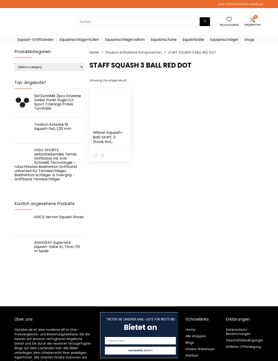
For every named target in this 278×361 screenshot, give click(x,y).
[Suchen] (205, 21)
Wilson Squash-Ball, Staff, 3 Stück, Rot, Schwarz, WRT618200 (108, 142)
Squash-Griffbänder (35, 39)
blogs (249, 39)
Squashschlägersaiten (125, 39)
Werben (192, 355)
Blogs (190, 342)
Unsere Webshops (200, 349)
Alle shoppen (196, 336)
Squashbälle (193, 39)
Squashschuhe (164, 39)
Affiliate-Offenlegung (243, 346)
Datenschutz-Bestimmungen (238, 331)
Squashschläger (224, 39)
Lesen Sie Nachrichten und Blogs (240, 4)
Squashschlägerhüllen (79, 39)
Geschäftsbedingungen (245, 340)
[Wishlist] (229, 20)
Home (94, 52)
